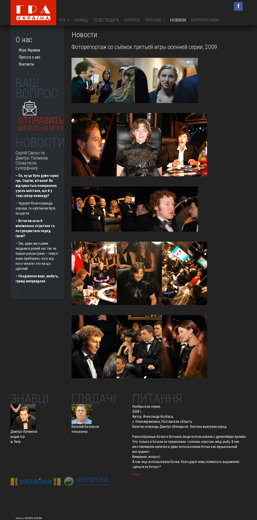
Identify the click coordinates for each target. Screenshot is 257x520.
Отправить (41, 122)
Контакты (26, 64)
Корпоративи (204, 20)
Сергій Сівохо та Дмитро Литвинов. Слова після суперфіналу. (32, 160)
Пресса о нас (29, 57)
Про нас (155, 20)
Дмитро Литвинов (24, 432)
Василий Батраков (85, 427)
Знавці (81, 20)
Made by (29, 518)
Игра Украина (29, 50)
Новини (178, 20)
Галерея (132, 20)
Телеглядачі (106, 20)
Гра (64, 20)
